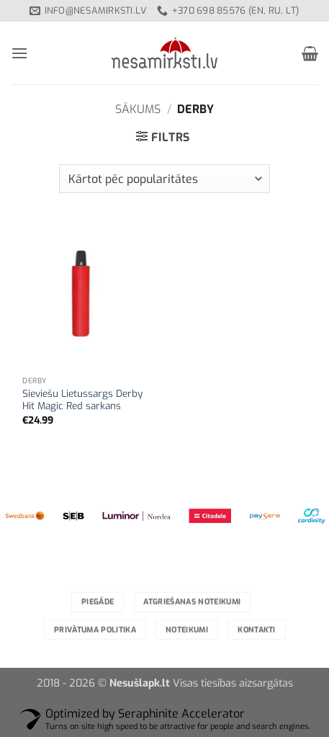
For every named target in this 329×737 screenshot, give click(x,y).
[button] (19, 53)
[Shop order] (164, 178)
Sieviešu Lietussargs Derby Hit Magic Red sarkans (82, 400)
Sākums (138, 109)
